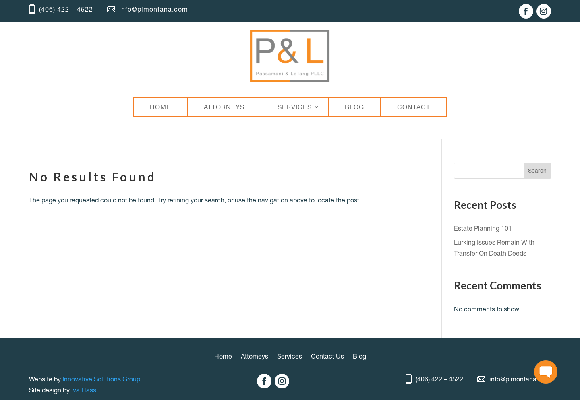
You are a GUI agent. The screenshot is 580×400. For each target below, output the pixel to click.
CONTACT (413, 107)
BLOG (354, 107)
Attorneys (254, 356)
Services (289, 356)
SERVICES (295, 107)
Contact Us (327, 356)
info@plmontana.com (147, 9)
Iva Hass (83, 390)
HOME (160, 107)
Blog (359, 356)
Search (537, 170)
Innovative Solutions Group (101, 379)
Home (223, 356)
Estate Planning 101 (483, 228)
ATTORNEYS (224, 107)
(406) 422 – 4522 (61, 9)
